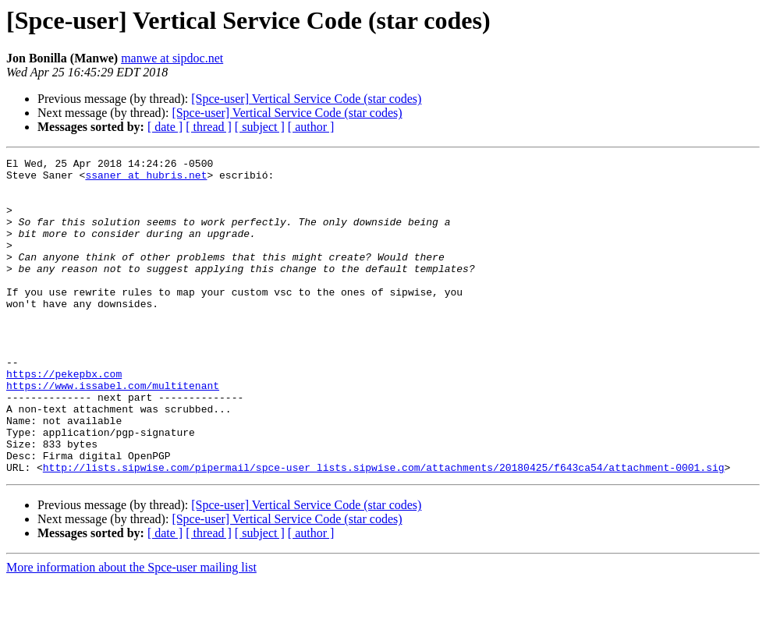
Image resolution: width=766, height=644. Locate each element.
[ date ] (165, 126)
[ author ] (311, 126)
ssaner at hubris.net (146, 179)
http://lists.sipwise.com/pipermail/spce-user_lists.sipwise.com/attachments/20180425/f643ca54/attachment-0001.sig (384, 530)
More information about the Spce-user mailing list (131, 630)
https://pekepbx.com (64, 418)
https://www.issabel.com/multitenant (112, 432)
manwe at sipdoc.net (172, 58)
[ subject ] (260, 126)
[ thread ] (209, 126)
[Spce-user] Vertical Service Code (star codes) (306, 98)
